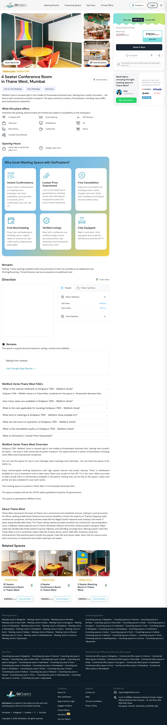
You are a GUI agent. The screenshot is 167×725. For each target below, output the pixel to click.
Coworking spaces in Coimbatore (143, 629)
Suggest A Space (65, 705)
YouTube (42, 712)
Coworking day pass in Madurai (43, 672)
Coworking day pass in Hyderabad (33, 662)
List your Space (64, 719)
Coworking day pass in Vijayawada (36, 678)
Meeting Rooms (51, 5)
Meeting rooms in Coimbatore (28, 629)
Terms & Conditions (93, 701)
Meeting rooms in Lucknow (65, 635)
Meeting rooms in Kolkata (19, 632)
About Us (61, 692)
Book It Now (139, 47)
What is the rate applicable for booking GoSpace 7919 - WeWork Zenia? (41, 408)
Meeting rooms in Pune (30, 626)
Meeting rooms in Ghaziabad (54, 626)
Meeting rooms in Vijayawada (14, 638)
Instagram (17, 712)
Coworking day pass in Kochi (59, 668)
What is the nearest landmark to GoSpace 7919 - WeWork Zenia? (38, 388)
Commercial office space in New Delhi (123, 659)
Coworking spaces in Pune (136, 626)
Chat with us (126, 100)
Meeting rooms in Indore (53, 629)
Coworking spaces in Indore (97, 632)
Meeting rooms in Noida (37, 622)
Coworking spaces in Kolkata (147, 632)
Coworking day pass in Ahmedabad (48, 665)
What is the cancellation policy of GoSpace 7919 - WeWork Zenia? (38, 428)
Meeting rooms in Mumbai (62, 619)
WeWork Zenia (9, 71)
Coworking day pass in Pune (62, 662)
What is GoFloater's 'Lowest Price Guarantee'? (27, 435)
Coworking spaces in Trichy (150, 635)
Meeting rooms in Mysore (66, 632)
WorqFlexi (64, 714)
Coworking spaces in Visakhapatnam (101, 638)
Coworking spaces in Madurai (97, 635)
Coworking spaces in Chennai (126, 619)
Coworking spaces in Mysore (124, 635)
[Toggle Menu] (161, 5)
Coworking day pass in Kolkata (15, 672)
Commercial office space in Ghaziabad (131, 665)
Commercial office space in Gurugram (108, 662)
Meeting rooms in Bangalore (13, 619)
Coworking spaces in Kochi (122, 632)
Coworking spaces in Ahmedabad (113, 629)
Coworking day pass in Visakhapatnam (53, 675)
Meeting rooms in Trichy (12, 635)
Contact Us (90, 692)
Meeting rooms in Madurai (42, 632)
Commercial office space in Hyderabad (143, 662)
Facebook (6, 712)
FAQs (87, 697)
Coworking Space (72, 5)
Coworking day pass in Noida (53, 659)
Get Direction (100, 79)
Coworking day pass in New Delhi (25, 659)
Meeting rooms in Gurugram (61, 622)
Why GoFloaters (64, 697)
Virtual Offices (64, 710)
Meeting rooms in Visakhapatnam (38, 635)
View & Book (25, 599)
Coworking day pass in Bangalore (16, 656)
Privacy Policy (91, 705)
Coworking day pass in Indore (32, 668)
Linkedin (28, 712)
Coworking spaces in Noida (134, 622)
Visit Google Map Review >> (21, 368)
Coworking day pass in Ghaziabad (16, 665)
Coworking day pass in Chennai (45, 656)
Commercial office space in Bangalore (101, 656)
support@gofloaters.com (128, 692)
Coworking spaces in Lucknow (131, 638)
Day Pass (91, 5)
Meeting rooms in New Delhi (13, 622)
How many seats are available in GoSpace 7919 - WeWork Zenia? (38, 401)
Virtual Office (107, 5)
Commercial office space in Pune (99, 665)
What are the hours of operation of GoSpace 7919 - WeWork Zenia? (39, 421)
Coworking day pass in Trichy (22, 675)
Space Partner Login (66, 701)
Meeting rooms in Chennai (38, 619)
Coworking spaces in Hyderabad (109, 626)
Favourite (131, 55)
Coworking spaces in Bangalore (98, 619)
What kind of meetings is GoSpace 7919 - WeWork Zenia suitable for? (40, 415)
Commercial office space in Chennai (134, 656)
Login (152, 5)
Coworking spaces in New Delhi (107, 622)
